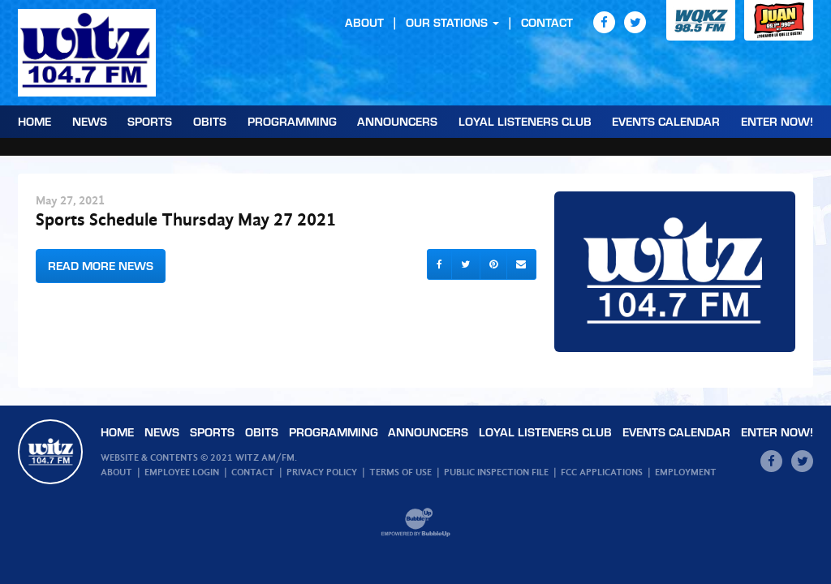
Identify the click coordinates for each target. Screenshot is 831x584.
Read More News (100, 265)
